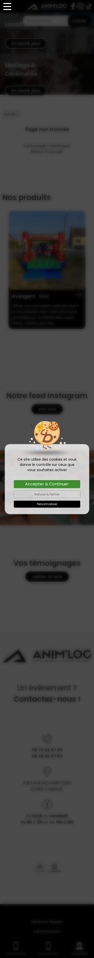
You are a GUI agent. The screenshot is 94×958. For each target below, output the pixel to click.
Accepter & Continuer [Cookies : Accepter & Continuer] (47, 484)
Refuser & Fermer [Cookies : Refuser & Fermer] (47, 494)
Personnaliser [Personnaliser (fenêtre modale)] (47, 504)
